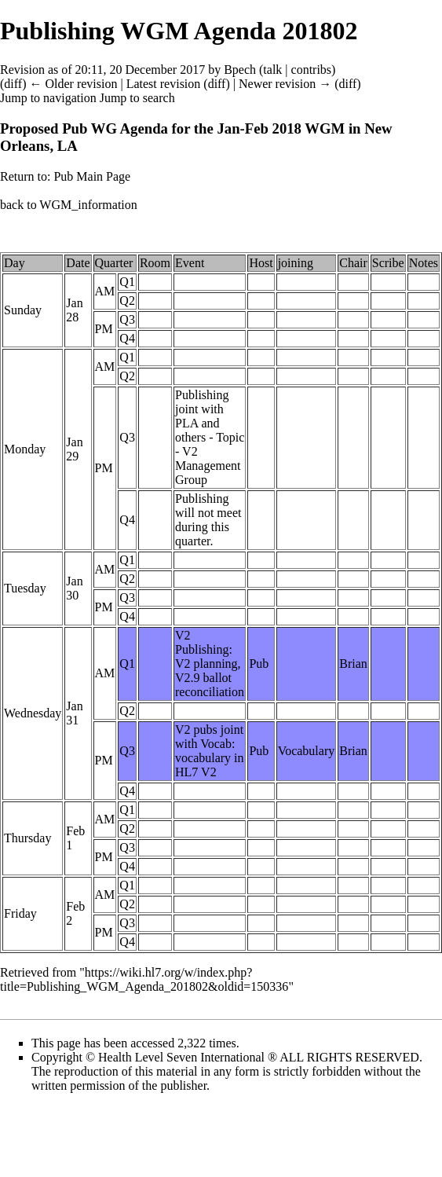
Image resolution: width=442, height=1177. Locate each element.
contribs (311, 69)
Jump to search (137, 97)
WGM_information (88, 204)
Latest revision (163, 83)
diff (13, 83)
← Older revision (73, 83)
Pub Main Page (91, 176)
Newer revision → (285, 83)
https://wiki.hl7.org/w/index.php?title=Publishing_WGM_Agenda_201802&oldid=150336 (144, 979)
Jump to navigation (48, 97)
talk (272, 69)
